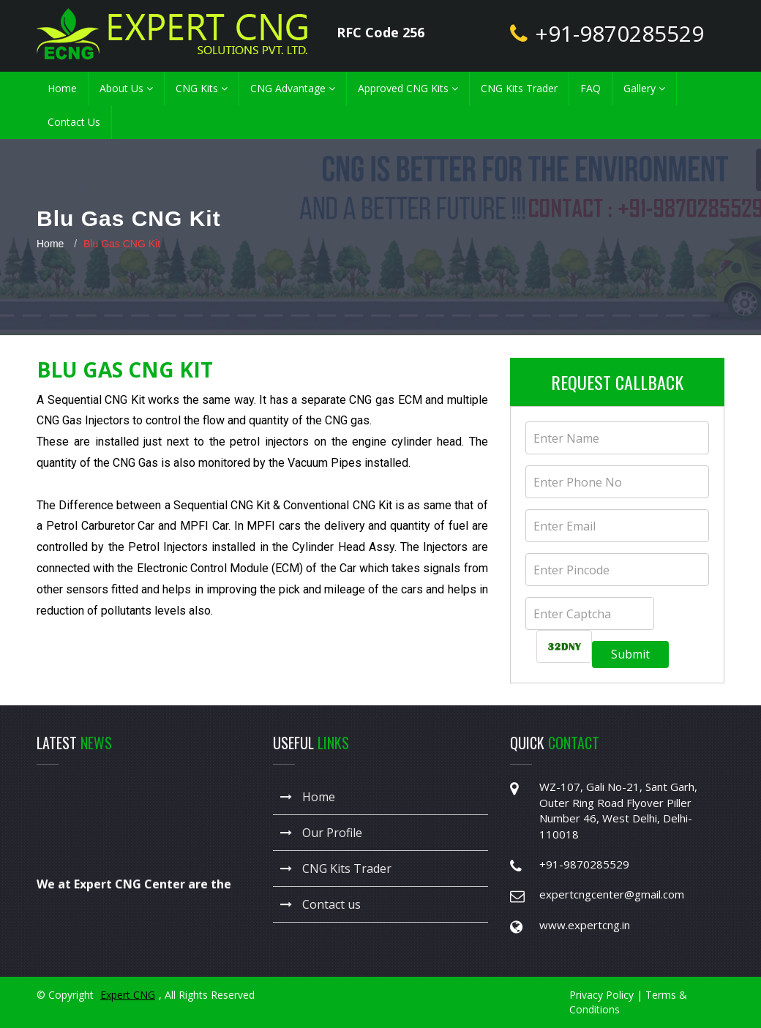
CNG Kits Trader (519, 88)
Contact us (320, 904)
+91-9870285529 (619, 33)
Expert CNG (127, 995)
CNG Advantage (292, 88)
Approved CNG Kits (408, 88)
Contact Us (74, 122)
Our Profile (321, 833)
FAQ (590, 88)
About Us (126, 88)
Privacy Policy (601, 995)
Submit (630, 654)
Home (62, 88)
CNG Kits (202, 88)
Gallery (644, 88)
